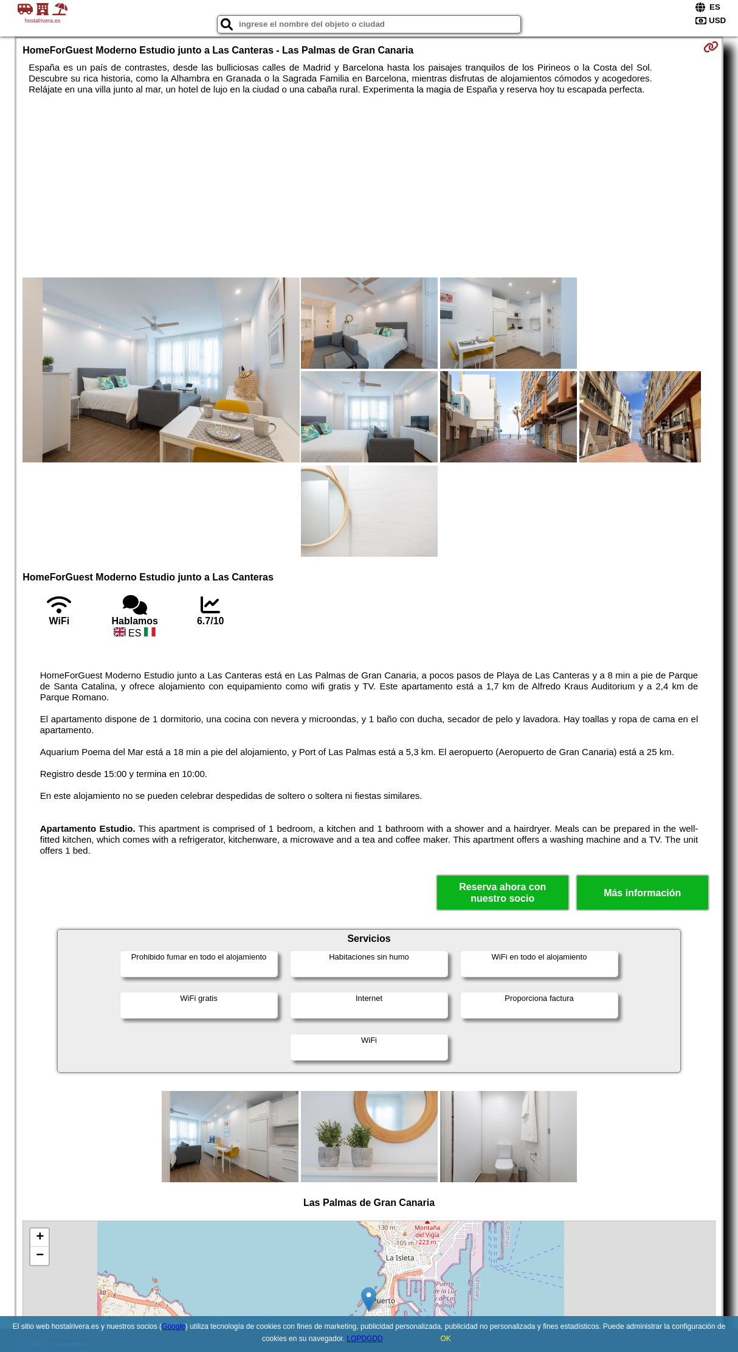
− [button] (40, 1256)
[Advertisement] (369, 186)
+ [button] (40, 1237)
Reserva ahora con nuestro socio (502, 893)
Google (173, 1326)
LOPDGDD (364, 1338)
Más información (642, 893)
